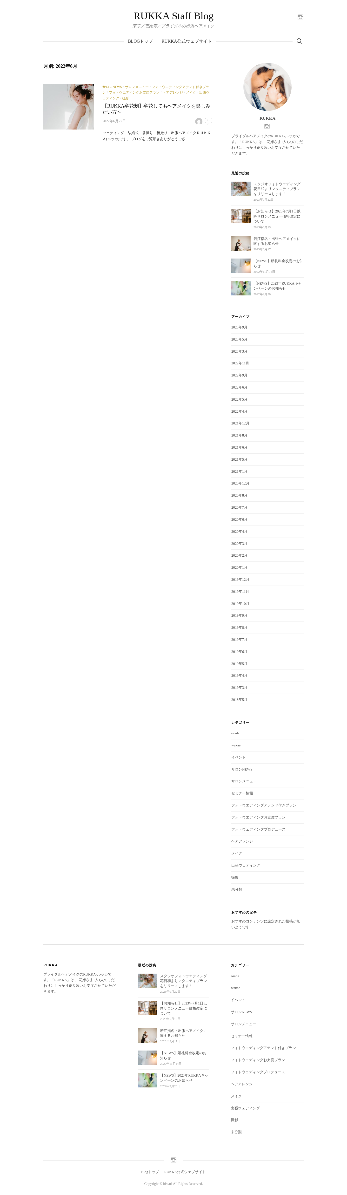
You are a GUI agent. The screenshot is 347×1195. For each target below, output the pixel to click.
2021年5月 (239, 459)
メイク (191, 92)
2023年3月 (239, 351)
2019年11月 (240, 592)
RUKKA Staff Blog (173, 15)
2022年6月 (239, 387)
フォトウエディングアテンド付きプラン (263, 805)
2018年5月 (239, 700)
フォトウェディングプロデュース (258, 829)
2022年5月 (239, 399)
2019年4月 (239, 675)
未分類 (236, 889)
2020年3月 (239, 544)
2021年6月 (239, 447)
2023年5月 (239, 339)
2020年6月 (239, 519)
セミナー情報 (242, 793)
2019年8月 (239, 627)
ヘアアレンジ (173, 92)
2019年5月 (239, 664)
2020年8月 (239, 495)
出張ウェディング (245, 865)
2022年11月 (240, 363)
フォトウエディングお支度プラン (134, 92)
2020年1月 (239, 567)
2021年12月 (240, 423)
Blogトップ (140, 41)
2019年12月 (240, 579)
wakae (235, 745)
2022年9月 (239, 375)
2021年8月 (239, 435)
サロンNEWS (112, 87)
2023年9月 (239, 327)
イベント (238, 757)
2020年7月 (239, 507)
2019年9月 (239, 615)
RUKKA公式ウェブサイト (186, 41)
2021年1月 (239, 471)
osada (235, 733)
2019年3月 (239, 688)
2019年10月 (240, 604)
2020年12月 (240, 483)
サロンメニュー (137, 87)
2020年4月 (239, 531)
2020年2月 (239, 555)
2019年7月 (239, 640)
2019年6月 (239, 652)
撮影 (125, 98)
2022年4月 (239, 411)
